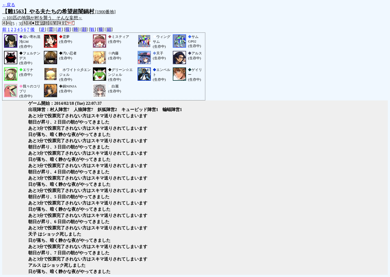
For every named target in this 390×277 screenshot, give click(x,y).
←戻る (8, 4)
